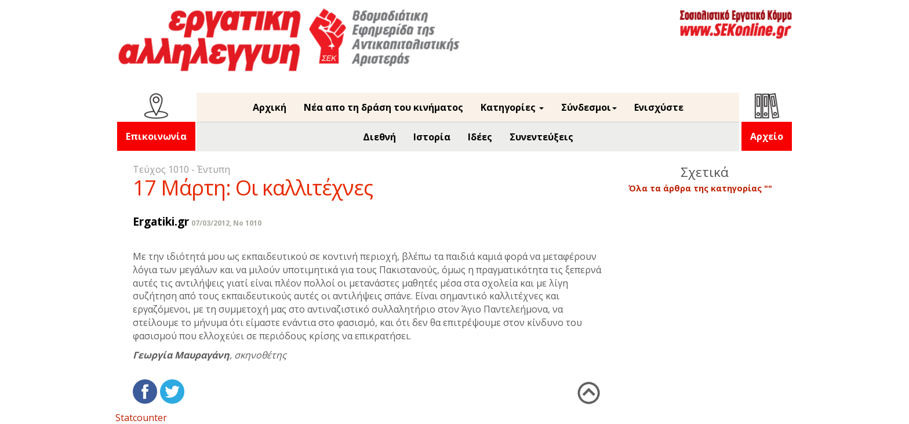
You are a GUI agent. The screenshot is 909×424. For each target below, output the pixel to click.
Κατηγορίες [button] (512, 107)
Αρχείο (766, 136)
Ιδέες (480, 137)
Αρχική (269, 107)
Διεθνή (379, 137)
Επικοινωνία (156, 136)
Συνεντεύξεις (541, 137)
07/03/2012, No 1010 (226, 223)
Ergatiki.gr (161, 221)
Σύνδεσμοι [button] (589, 107)
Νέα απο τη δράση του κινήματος (383, 107)
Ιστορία (431, 137)
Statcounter (141, 417)
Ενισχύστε (658, 107)
